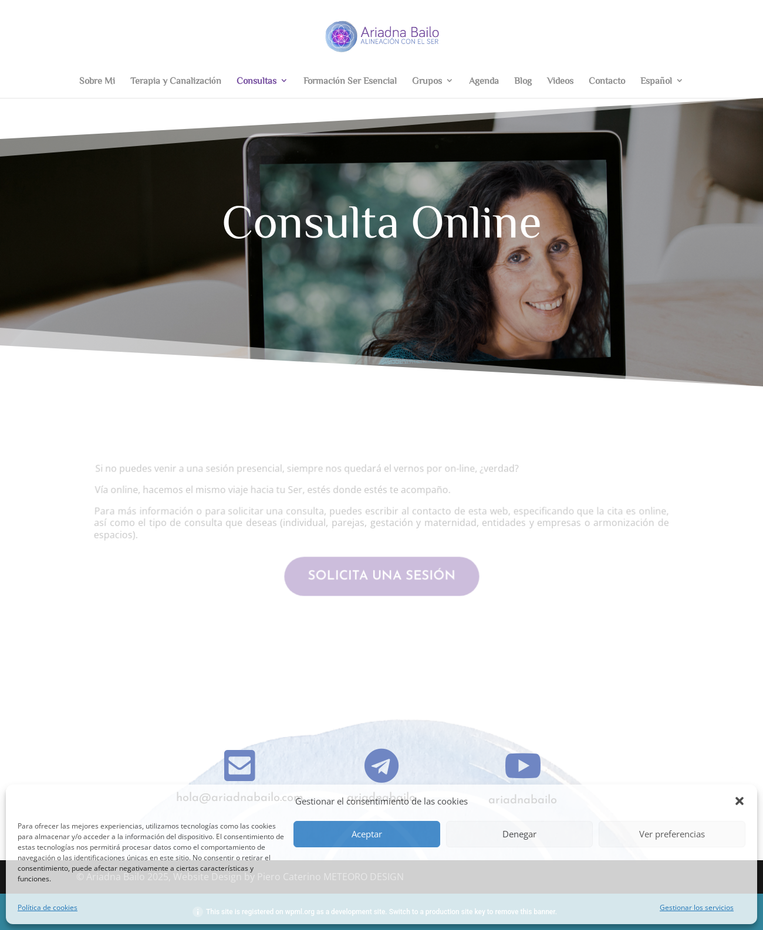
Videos (560, 80)
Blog (523, 80)
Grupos (427, 80)
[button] (739, 801)
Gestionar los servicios (697, 907)
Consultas (256, 80)
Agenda (484, 80)
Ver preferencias (672, 834)
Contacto (607, 80)
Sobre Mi (97, 80)
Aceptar (367, 834)
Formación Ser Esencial (350, 80)
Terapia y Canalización (175, 80)
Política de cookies (47, 907)
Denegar (519, 834)
